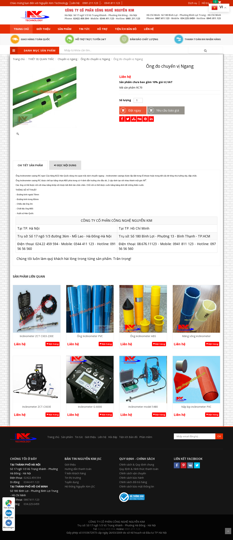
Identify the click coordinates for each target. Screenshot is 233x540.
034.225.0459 (187, 18)
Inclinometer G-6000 (90, 406)
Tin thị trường (73, 477)
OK (219, 436)
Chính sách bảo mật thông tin (136, 486)
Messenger (8, 524)
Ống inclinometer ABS (143, 336)
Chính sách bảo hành (131, 477)
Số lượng (125, 100)
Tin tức (84, 29)
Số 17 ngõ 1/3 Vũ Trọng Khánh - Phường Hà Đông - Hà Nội (34, 471)
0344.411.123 (107, 18)
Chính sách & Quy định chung (136, 464)
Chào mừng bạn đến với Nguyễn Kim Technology (39, 3)
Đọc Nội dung (65, 165)
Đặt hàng (52, 344)
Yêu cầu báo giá (167, 110)
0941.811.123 (112, 3)
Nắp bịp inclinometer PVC (196, 406)
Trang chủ (21, 29)
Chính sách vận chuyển (132, 473)
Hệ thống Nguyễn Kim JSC (80, 486)
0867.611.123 (162, 18)
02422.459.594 (81, 18)
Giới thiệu (43, 29)
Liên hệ (149, 29)
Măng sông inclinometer (196, 336)
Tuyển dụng (72, 482)
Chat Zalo (8, 514)
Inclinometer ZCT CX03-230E (37, 336)
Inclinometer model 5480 (143, 406)
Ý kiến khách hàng (75, 473)
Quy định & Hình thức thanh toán (138, 469)
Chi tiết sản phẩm (30, 165)
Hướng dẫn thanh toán (78, 469)
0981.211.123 (90, 3)
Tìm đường (8, 504)
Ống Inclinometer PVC (90, 336)
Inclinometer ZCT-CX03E (36, 406)
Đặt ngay (134, 110)
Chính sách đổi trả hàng (133, 482)
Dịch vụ (192, 3)
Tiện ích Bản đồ (126, 29)
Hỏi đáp (112, 437)
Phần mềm (145, 437)
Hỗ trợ (205, 3)
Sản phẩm (64, 29)
